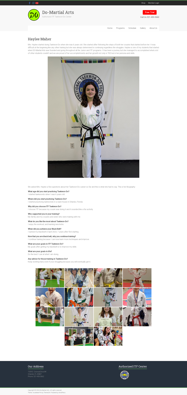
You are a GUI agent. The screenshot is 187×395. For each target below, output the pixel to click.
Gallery (143, 28)
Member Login (153, 3)
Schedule (132, 28)
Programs (120, 28)
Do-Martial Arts (58, 12)
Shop (143, 3)
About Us (153, 28)
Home (109, 28)
